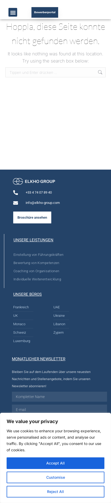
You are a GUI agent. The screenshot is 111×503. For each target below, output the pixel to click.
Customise (55, 477)
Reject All (55, 491)
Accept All (55, 463)
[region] (55, 458)
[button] (12, 12)
